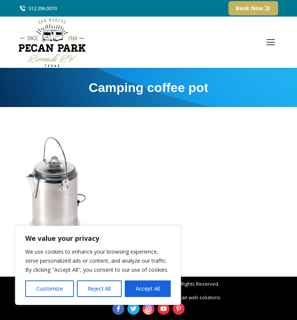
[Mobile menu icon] (270, 42)
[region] (98, 265)
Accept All (148, 288)
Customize (49, 288)
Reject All (99, 288)
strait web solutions (198, 297)
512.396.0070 (38, 8)
